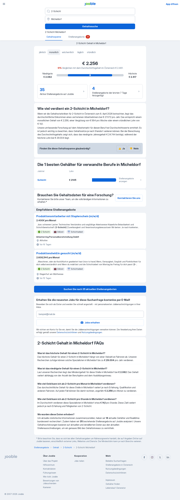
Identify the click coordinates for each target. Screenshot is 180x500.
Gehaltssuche (90, 26)
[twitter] (160, 457)
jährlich (42, 52)
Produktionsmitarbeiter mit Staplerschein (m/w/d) (67, 216)
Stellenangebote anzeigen (130, 179)
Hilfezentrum (49, 465)
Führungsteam (49, 473)
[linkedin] (168, 457)
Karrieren (47, 487)
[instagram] (152, 457)
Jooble (21, 494)
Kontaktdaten (49, 469)
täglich (80, 52)
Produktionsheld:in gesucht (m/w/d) (58, 253)
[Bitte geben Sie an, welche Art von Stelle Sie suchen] (90, 11)
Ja (121, 148)
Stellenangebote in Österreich (119, 465)
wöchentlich (68, 52)
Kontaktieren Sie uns (129, 198)
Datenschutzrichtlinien (67, 332)
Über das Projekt (50, 461)
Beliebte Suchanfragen (116, 461)
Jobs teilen (79, 461)
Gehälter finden (113, 484)
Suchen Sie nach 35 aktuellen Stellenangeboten (90, 289)
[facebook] (144, 457)
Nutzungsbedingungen (92, 332)
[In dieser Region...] (90, 19)
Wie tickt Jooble (50, 476)
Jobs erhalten (90, 322)
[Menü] (4, 4)
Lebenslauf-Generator (116, 488)
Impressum (110, 480)
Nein (134, 148)
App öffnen (172, 4)
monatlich (54, 52)
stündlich (91, 52)
